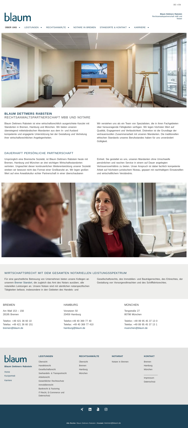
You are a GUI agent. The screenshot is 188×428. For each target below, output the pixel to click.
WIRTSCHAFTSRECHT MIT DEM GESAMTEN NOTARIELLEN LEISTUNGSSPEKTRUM (65, 273)
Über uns (13, 27)
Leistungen (33, 27)
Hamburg (71, 304)
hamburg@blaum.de (74, 328)
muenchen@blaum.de (136, 328)
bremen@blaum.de (13, 328)
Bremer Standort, (24, 282)
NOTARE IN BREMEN (84, 27)
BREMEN (9, 304)
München (131, 304)
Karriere (141, 27)
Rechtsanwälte (58, 27)
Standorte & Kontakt (115, 27)
